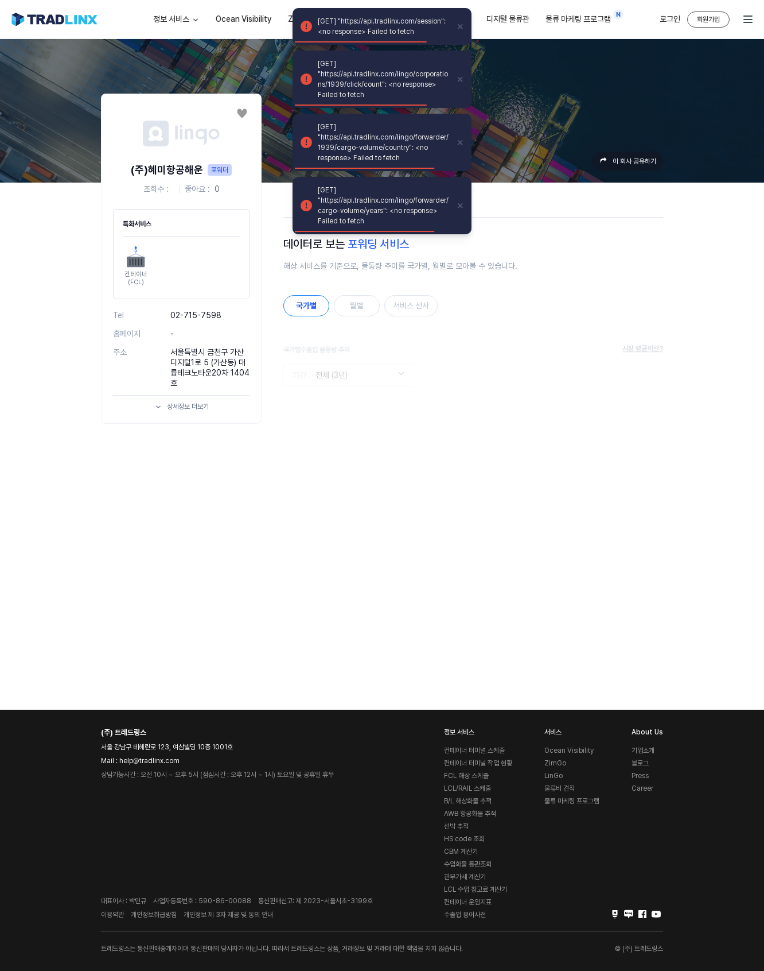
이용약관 (112, 915)
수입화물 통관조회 (468, 864)
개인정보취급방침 (154, 915)
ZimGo (555, 763)
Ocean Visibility (244, 19)
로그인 (670, 19)
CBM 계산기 (461, 852)
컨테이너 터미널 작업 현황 (478, 763)
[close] (460, 26)
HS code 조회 (464, 839)
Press (640, 776)
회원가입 (708, 20)
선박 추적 (456, 826)
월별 (357, 305)
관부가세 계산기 (465, 877)
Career (642, 788)
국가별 (306, 305)
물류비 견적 (559, 788)
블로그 (640, 763)
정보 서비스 (176, 19)
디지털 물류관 (508, 19)
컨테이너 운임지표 (468, 902)
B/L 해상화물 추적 (468, 801)
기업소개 (643, 750)
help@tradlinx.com (149, 761)
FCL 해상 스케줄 (466, 776)
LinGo (553, 776)
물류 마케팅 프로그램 (581, 16)
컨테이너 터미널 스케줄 (474, 750)
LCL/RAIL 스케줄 (467, 788)
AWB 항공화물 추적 (470, 814)
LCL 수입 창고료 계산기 (475, 889)
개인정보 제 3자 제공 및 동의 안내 (228, 915)
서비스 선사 (411, 305)
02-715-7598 (195, 315)
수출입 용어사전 (465, 915)
